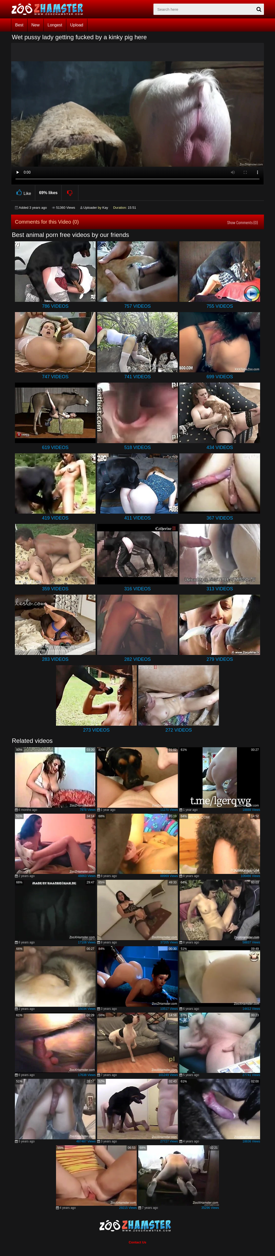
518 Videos (137, 447)
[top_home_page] (49, 9)
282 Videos (137, 659)
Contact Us (137, 1242)
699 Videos (219, 376)
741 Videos (137, 376)
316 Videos (137, 588)
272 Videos (178, 730)
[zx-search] (208, 9)
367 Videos (219, 518)
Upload (76, 25)
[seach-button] (259, 9)
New (35, 25)
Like (23, 192)
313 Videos (219, 588)
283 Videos (55, 659)
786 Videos (55, 306)
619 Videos (55, 447)
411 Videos (137, 518)
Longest (55, 25)
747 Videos (55, 376)
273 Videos (96, 730)
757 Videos (137, 306)
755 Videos (219, 306)
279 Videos (219, 659)
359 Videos (55, 588)
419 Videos (55, 518)
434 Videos (219, 447)
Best (19, 25)
